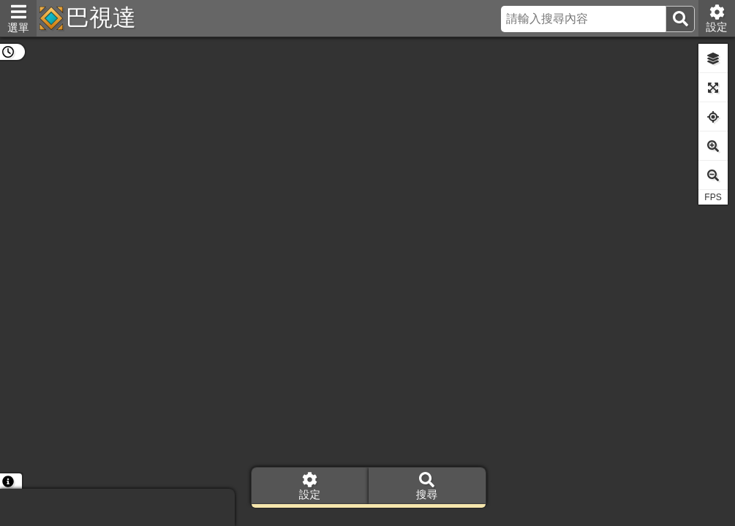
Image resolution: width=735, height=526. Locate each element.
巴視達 (101, 17)
